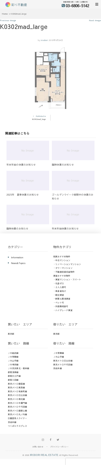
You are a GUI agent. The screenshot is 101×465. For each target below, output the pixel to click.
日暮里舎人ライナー (17, 418)
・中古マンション (61, 260)
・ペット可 (58, 302)
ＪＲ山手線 (13, 360)
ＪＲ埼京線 (13, 364)
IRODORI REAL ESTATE (44, 454)
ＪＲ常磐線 (13, 356)
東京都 (11, 333)
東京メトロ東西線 (16, 387)
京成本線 (12, 422)
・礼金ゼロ (58, 283)
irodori (44, 40)
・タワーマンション (63, 267)
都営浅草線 (13, 372)
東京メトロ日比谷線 (17, 395)
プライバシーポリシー (59, 447)
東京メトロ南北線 (16, 399)
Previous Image (8, 20)
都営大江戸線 (14, 375)
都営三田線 (13, 379)
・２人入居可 (59, 287)
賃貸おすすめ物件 (61, 275)
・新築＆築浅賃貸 (61, 298)
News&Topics (18, 263)
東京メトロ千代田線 (17, 406)
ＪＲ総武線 (13, 352)
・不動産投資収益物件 (64, 271)
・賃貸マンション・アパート (67, 279)
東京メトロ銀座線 (16, 383)
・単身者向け (59, 291)
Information (17, 257)
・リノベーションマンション (67, 264)
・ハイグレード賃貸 (63, 310)
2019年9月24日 (56, 40)
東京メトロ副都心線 (17, 410)
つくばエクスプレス (17, 425)
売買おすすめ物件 (61, 256)
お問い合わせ (37, 447)
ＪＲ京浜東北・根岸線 (18, 368)
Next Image (95, 20)
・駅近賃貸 (58, 294)
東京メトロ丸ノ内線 (17, 414)
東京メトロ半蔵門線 (17, 402)
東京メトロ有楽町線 (17, 391)
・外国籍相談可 (60, 306)
